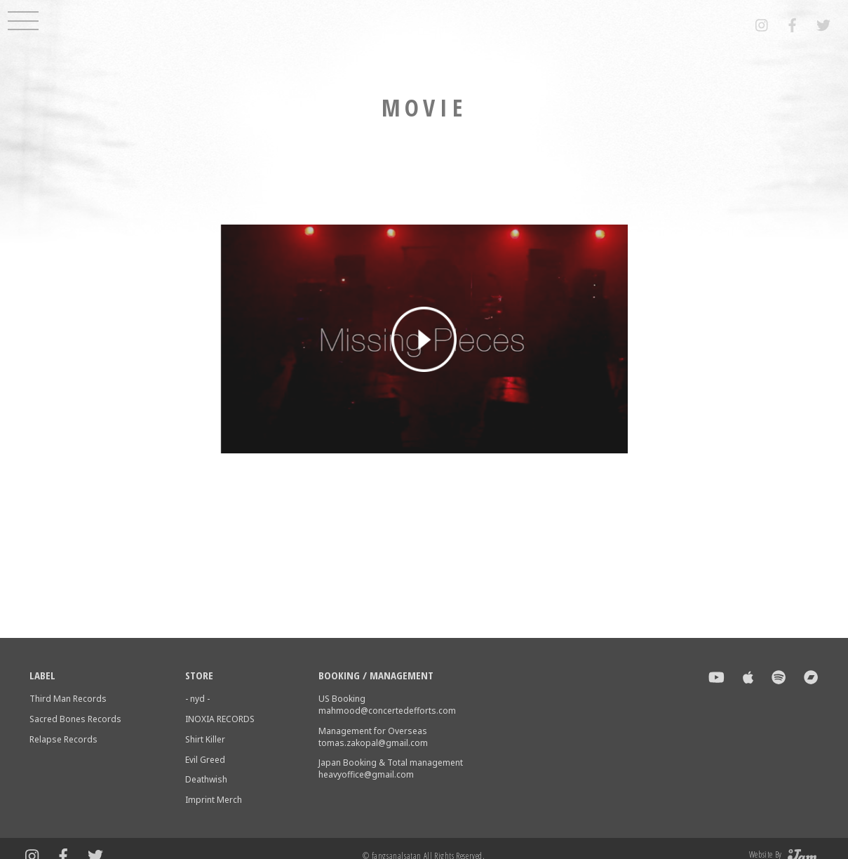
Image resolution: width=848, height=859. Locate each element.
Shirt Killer (205, 739)
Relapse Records (63, 739)
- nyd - (197, 699)
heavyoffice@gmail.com (366, 774)
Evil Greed (205, 760)
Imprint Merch (213, 800)
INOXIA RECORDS (220, 719)
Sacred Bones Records (75, 719)
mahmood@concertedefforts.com (387, 711)
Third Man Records (68, 699)
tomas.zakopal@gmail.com (373, 743)
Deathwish (206, 779)
